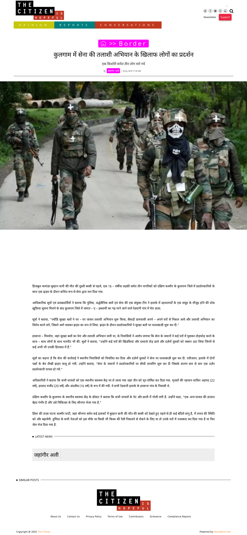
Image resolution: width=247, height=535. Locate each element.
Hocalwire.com (222, 531)
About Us (56, 516)
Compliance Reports (179, 516)
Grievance (155, 516)
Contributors (136, 516)
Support (225, 17)
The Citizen (44, 531)
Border (133, 43)
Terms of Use (115, 516)
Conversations (128, 25)
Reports (75, 25)
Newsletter (210, 17)
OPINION (34, 25)
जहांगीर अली (46, 454)
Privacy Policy (93, 516)
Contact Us (73, 516)
